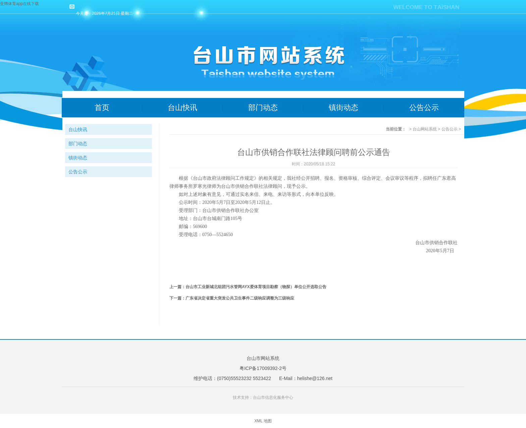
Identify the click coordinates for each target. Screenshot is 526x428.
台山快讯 (182, 107)
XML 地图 (263, 421)
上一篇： (177, 286)
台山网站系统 (425, 129)
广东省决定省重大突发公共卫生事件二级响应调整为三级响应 (240, 298)
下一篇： (177, 298)
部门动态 (263, 107)
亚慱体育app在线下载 (19, 3)
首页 (102, 107)
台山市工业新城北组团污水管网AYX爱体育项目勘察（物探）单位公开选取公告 (256, 286)
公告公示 (424, 107)
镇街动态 (343, 107)
